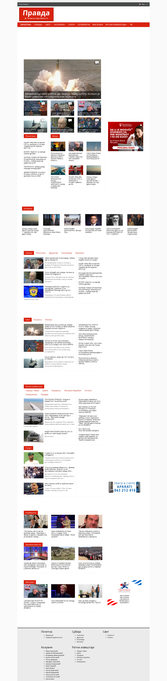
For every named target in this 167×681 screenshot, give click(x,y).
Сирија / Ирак (82, 651)
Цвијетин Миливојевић (54, 653)
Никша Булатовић (52, 675)
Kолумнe (60, 24)
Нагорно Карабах (83, 657)
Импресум (49, 635)
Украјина (80, 655)
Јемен (79, 653)
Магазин (97, 24)
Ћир (143, 4)
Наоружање (81, 662)
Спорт (71, 24)
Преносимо (50, 679)
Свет (48, 24)
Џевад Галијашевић (53, 664)
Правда (36, 12)
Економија (80, 639)
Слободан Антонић (53, 677)
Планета (111, 635)
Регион (110, 637)
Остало (79, 660)
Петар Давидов (51, 660)
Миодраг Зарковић (53, 662)
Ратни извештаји (116, 24)
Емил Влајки (50, 668)
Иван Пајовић (51, 666)
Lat (147, 4)
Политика (80, 635)
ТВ (131, 24)
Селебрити (84, 24)
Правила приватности (54, 637)
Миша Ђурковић (52, 651)
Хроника (80, 642)
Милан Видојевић (52, 672)
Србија (38, 24)
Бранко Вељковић (52, 657)
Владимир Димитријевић (55, 655)
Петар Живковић (52, 670)
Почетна (26, 24)
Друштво (80, 637)
